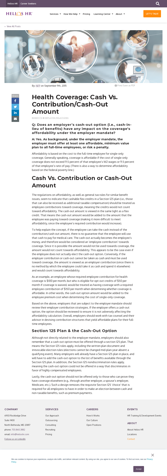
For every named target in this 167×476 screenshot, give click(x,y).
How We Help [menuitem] (71, 14)
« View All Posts (13, 26)
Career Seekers (28, 3)
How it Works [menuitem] (93, 415)
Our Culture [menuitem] (92, 420)
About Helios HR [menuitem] (135, 429)
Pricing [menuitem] (86, 14)
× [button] (152, 455)
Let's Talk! (152, 13)
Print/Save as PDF (125, 85)
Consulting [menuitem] (50, 425)
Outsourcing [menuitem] (51, 420)
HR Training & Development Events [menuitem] (144, 415)
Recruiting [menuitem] (50, 429)
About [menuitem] (119, 14)
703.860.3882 (18, 429)
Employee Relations (56, 118)
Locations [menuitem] (132, 434)
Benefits (37, 118)
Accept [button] (138, 469)
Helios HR (13, 3)
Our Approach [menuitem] (52, 415)
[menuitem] (131, 439)
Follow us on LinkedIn (15, 439)
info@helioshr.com (20, 434)
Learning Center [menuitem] (102, 14)
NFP (38, 85)
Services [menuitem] (54, 14)
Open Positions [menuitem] (93, 425)
